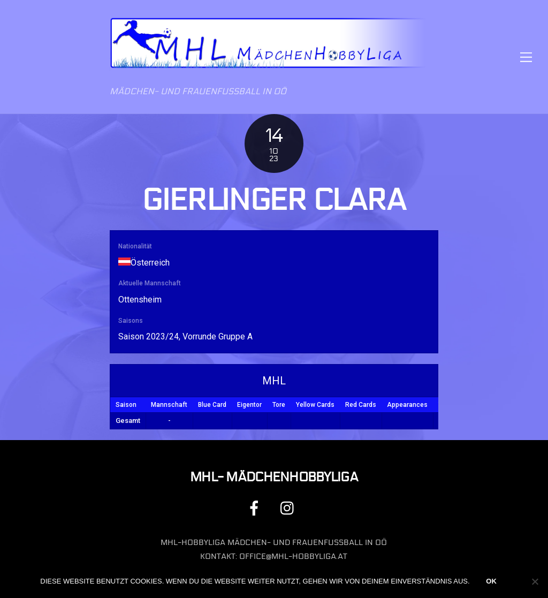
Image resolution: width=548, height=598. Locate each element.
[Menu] (526, 57)
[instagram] (290, 508)
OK (491, 581)
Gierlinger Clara (274, 200)
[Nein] (534, 581)
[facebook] (256, 508)
